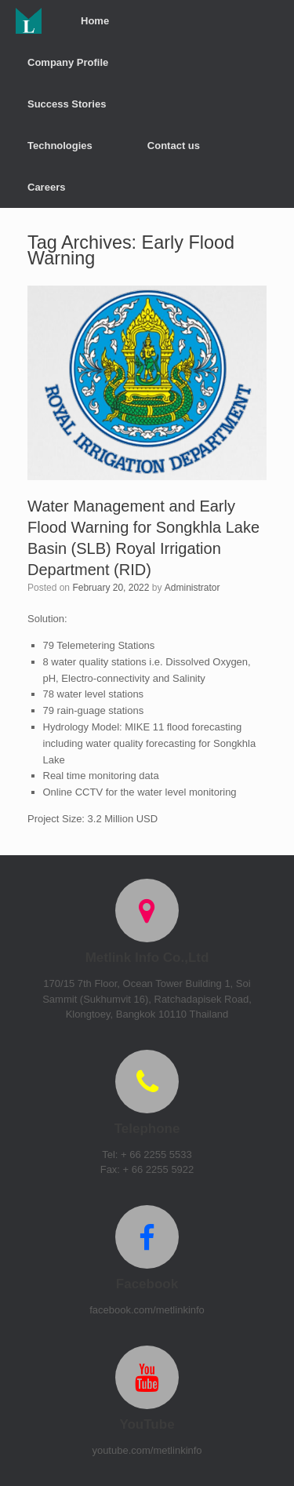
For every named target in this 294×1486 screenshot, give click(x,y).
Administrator (192, 587)
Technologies (60, 145)
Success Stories (66, 104)
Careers (46, 187)
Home (95, 21)
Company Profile (67, 62)
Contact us (173, 145)
